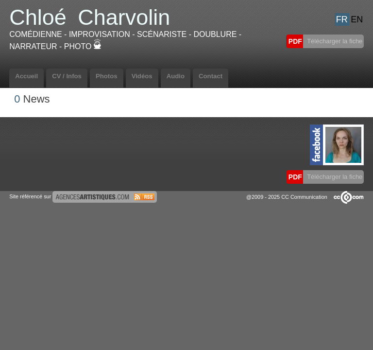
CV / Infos (67, 76)
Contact (210, 76)
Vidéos (142, 76)
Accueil (26, 76)
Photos (107, 76)
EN (357, 19)
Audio (176, 76)
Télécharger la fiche (334, 41)
